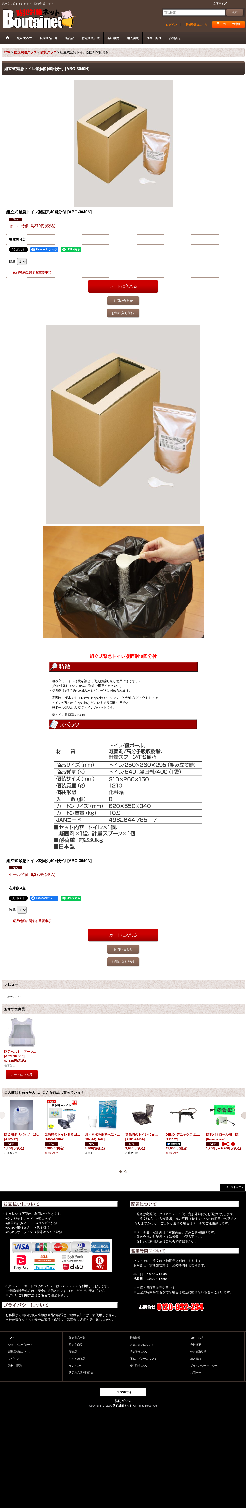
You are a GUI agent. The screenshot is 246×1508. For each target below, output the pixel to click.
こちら (42, 1295)
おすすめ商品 (77, 1358)
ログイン (171, 24)
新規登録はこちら (196, 24)
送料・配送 (15, 1365)
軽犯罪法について (140, 1365)
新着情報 (135, 1337)
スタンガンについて (142, 1344)
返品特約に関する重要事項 (32, 272)
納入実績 (195, 1358)
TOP (11, 1337)
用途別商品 (75, 1344)
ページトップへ (234, 1187)
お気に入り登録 (123, 313)
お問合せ (195, 1372)
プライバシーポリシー (204, 1365)
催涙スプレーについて (143, 1358)
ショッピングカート (20, 1344)
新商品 (73, 1351)
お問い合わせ (123, 300)
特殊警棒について (140, 1351)
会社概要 (195, 1344)
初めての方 (197, 1337)
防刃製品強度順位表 (81, 1372)
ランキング (75, 1365)
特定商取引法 (198, 1351)
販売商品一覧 (77, 1337)
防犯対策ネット (122, 1405)
